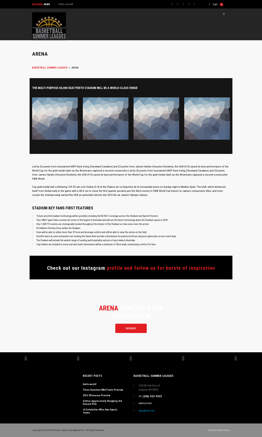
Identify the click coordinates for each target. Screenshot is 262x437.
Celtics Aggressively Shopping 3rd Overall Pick (102, 402)
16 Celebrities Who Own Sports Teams (100, 411)
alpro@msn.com (147, 410)
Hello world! (90, 384)
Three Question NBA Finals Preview (103, 389)
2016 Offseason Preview (96, 395)
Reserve (131, 328)
